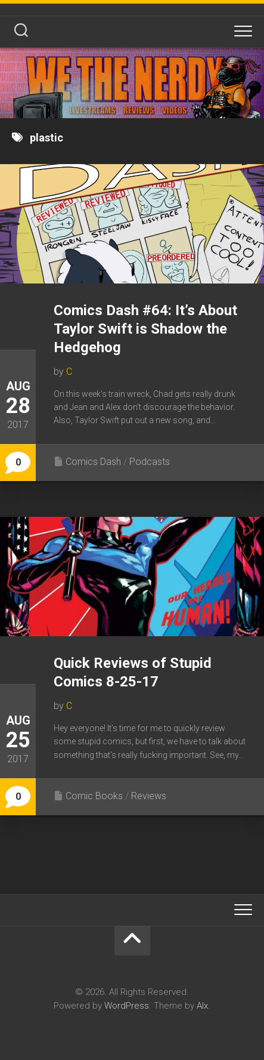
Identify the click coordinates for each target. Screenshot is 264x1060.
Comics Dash (93, 461)
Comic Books (94, 796)
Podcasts (149, 461)
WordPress (126, 1005)
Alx (202, 1005)
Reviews (148, 796)
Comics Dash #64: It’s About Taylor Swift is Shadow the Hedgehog (145, 329)
